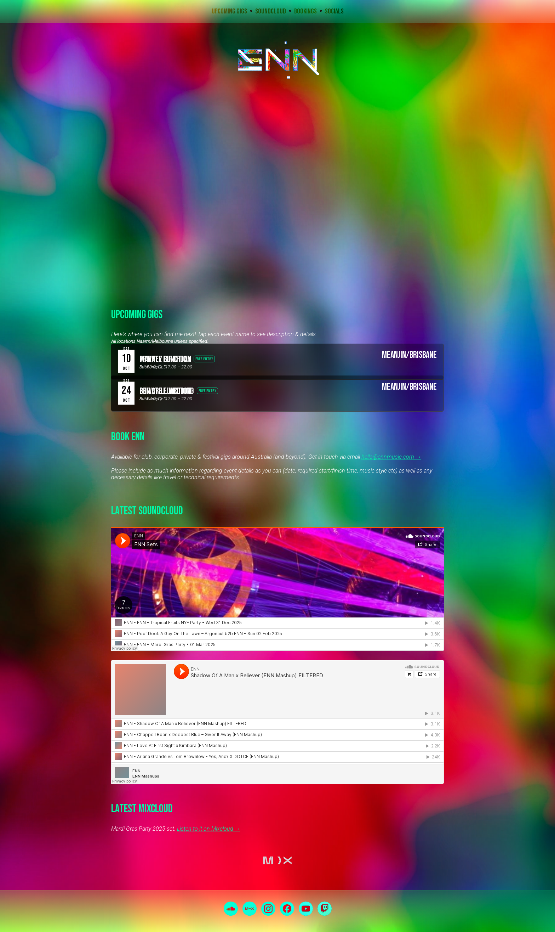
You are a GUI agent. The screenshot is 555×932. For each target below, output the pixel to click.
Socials (334, 11)
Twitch (324, 909)
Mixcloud (249, 909)
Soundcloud (270, 11)
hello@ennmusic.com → (391, 456)
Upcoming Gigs (229, 11)
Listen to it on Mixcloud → (208, 828)
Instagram (268, 909)
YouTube (306, 909)
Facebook (287, 909)
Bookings (305, 11)
